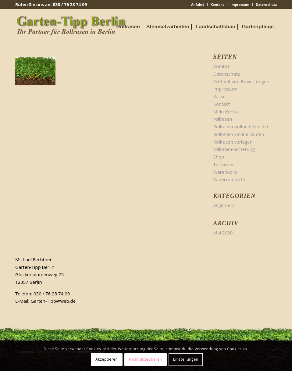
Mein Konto (225, 112)
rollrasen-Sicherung (234, 149)
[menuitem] (198, 4)
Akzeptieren (106, 359)
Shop (218, 157)
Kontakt (217, 4)
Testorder (223, 164)
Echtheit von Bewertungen (241, 81)
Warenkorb (225, 172)
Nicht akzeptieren (145, 359)
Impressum (239, 4)
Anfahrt (197, 4)
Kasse (219, 96)
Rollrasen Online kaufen (238, 134)
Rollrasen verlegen (233, 142)
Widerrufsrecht (229, 179)
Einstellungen (185, 359)
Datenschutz (266, 4)
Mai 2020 (223, 233)
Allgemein (223, 205)
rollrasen (222, 119)
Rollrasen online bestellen (240, 126)
